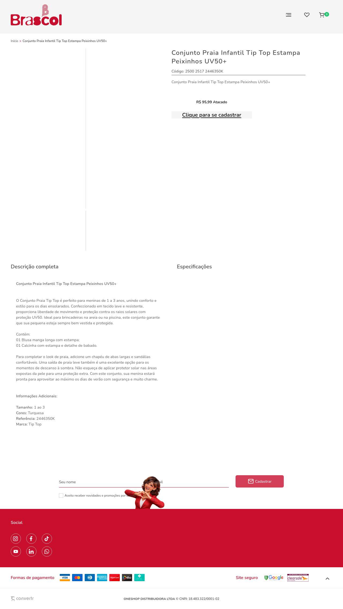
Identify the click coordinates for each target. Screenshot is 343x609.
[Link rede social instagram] (16, 539)
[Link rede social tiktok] (47, 539)
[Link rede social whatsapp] (47, 551)
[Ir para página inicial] (14, 41)
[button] (327, 579)
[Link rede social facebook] (31, 539)
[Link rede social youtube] (16, 551)
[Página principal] (36, 14)
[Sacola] (324, 15)
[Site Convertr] (34, 598)
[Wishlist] (307, 14)
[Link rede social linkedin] (31, 551)
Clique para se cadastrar (211, 115)
